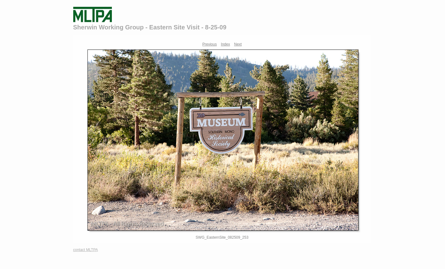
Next (238, 44)
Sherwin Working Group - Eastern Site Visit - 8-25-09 (150, 27)
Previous (209, 44)
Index (225, 44)
